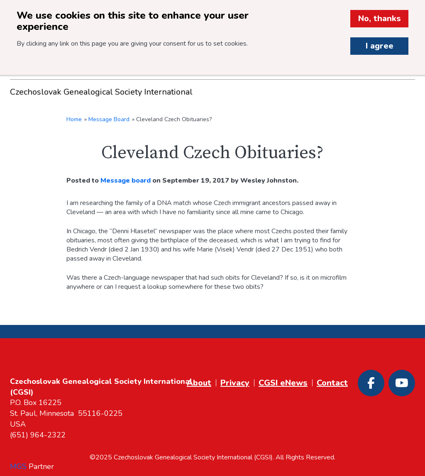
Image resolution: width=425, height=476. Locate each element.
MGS (18, 466)
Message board (125, 180)
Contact (332, 382)
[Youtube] (401, 383)
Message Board (108, 119)
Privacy (234, 382)
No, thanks (379, 18)
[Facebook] (371, 383)
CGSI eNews (283, 382)
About (199, 382)
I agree (379, 45)
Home (74, 119)
